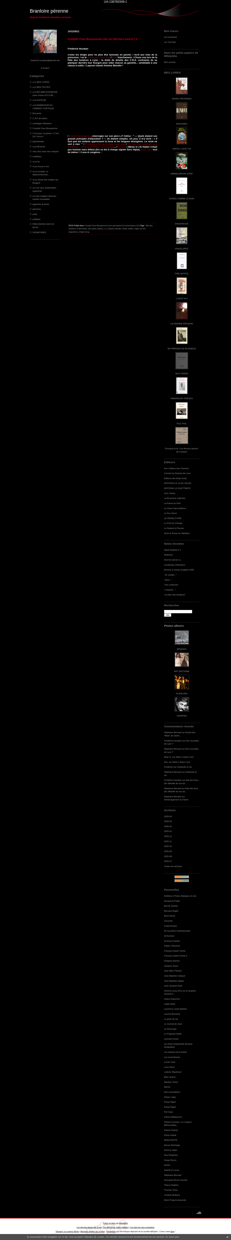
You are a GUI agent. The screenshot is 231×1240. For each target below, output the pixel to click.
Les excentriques (172, 1057)
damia (100, 229)
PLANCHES (181, 693)
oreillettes (37, 156)
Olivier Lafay (170, 1097)
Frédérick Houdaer (173, 740)
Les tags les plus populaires (142, 1227)
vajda (136, 229)
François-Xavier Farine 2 (175, 955)
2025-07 (168, 861)
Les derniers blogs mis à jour (89, 1227)
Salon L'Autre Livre (185, 757)
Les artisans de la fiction (175, 1052)
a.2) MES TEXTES (41, 87)
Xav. (166, 762)
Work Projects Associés (175, 1200)
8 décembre (82, 229)
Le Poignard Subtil (172, 1034)
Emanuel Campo (172, 941)
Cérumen (168, 921)
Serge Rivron (170, 1160)
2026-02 (168, 826)
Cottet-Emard (170, 926)
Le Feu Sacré (170, 513)
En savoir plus (172, 1237)
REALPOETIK (170, 1140)
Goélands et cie (184, 767)
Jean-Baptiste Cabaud (174, 976)
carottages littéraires (42, 123)
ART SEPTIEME (181, 671)
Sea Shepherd (171, 1155)
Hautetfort (123, 1223)
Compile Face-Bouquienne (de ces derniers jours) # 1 (102, 38)
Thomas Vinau (171, 1190)
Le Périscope (170, 1029)
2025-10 (168, 846)
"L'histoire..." (170, 590)
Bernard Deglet (171, 911)
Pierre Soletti (170, 1135)
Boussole (36, 113)
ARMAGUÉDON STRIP (182, 173)
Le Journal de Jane (173, 1024)
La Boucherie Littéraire (174, 498)
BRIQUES (182, 649)
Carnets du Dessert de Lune (177, 473)
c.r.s (105, 229)
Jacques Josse (171, 966)
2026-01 (168, 831)
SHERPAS (182, 716)
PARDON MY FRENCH (182, 398)
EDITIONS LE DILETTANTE (177, 488)
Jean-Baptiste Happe (174, 981)
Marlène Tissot (171, 1082)
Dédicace (168, 555)
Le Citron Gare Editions (175, 508)
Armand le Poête (172, 901)
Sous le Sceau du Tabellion (177, 533)
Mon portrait (169, 62)
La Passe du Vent (172, 503)
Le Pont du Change (173, 523)
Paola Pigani (170, 1102)
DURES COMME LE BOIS (181, 198)
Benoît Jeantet (171, 906)
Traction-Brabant (172, 1195)
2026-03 (168, 821)
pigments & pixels (40, 204)
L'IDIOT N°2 (182, 298)
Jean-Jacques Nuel (173, 985)
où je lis (36, 161)
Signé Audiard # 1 (172, 550)
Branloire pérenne (49, 11)
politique (36, 219)
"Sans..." (168, 580)
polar (34, 214)
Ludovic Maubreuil (172, 1072)
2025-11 (168, 841)
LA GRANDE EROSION (182, 323)
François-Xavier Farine (175, 951)
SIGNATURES (39, 232)
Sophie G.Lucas (171, 1170)
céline (124, 229)
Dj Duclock (169, 936)
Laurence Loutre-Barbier (175, 1009)
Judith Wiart (169, 1004)
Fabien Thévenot (172, 946)
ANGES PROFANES (181, 98)
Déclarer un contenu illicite (67, 1231)
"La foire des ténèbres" (175, 594)
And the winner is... (173, 560)
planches (36, 209)
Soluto (167, 1165)
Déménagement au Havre (176, 799)
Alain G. (168, 757)
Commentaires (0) (131, 225)
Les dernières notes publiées (115, 1227)
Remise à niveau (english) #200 (179, 569)
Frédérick (168, 767)
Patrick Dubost (171, 1130)
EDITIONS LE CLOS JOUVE (177, 483)
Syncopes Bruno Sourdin (176, 1180)
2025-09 (168, 851)
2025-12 (168, 836)
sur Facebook (170, 37)
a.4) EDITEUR (39, 100)
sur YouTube (170, 42)
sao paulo (92, 229)
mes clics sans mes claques (45, 151)
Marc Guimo (170, 1077)
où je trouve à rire (40, 166)
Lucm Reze (169, 1067)
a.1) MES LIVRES (40, 82)
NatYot (167, 1087)
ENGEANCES (181, 223)
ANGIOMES (181, 124)
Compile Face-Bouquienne (45, 128)
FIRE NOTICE (181, 273)
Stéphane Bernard (172, 732)
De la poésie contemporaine (177, 931)
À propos (45, 68)
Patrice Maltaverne (173, 1117)
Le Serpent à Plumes (174, 528)
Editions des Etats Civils (175, 478)
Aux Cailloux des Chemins (176, 468)
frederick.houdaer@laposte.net (45, 60)
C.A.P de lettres (39, 118)
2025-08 (168, 856)
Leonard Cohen (171, 1039)
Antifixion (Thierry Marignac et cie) (180, 896)
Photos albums (174, 625)
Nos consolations (172, 1092)
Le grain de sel (171, 1019)
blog (172, 1231)
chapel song (84, 232)
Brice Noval (169, 916)
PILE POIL (182, 423)
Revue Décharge (172, 1145)
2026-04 (168, 816)
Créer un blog (109, 1223)
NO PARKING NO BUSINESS (182, 348)
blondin (118, 229)
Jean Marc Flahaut (173, 970)
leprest (111, 229)
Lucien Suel (169, 1062)
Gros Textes (169, 493)
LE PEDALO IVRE (172, 518)
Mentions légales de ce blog (92, 1231)
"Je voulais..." (170, 575)
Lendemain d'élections (174, 565)
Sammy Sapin (170, 1150)
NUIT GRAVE (181, 373)
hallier (130, 229)
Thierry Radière (171, 1185)
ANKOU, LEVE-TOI (182, 148)
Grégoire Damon (172, 961)
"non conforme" (171, 584)
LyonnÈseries (38, 146)
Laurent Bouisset (172, 1014)
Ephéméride (38, 141)
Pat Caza (168, 1112)
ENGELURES (181, 248)
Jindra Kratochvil (172, 999)
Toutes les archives (173, 866)
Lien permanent (115, 225)
